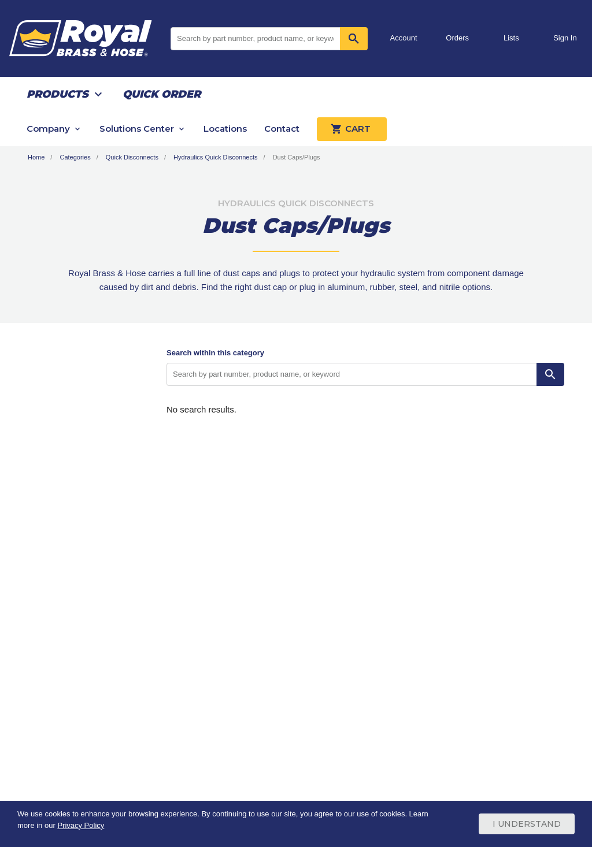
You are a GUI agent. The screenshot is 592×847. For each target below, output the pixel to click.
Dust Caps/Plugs (296, 157)
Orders (457, 38)
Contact (281, 128)
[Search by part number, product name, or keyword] (351, 374)
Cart (352, 129)
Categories (75, 157)
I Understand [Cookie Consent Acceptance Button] (527, 824)
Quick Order (162, 94)
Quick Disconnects (132, 157)
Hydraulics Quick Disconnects (215, 157)
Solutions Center (136, 128)
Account (403, 38)
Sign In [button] (564, 38)
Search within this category (215, 352)
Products (57, 94)
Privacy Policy (80, 825)
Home (36, 157)
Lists (511, 38)
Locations (225, 128)
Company (48, 128)
